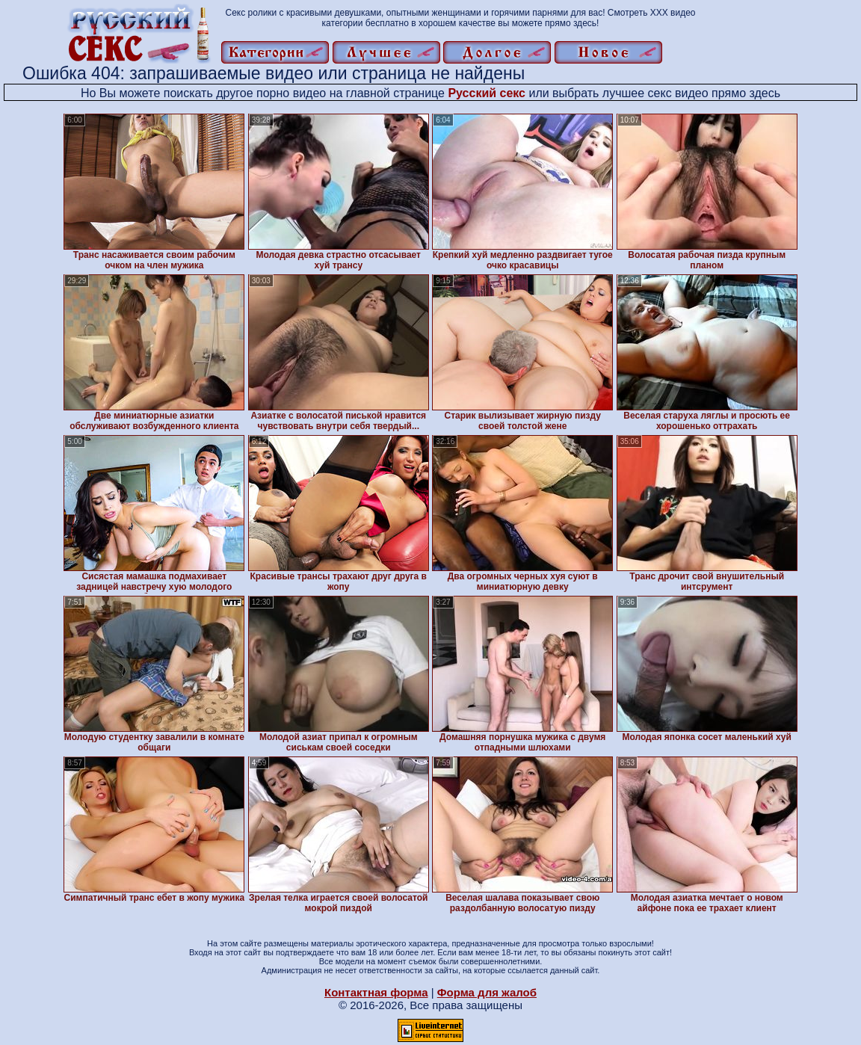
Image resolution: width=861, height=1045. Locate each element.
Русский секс (486, 93)
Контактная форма (376, 992)
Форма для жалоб (487, 992)
